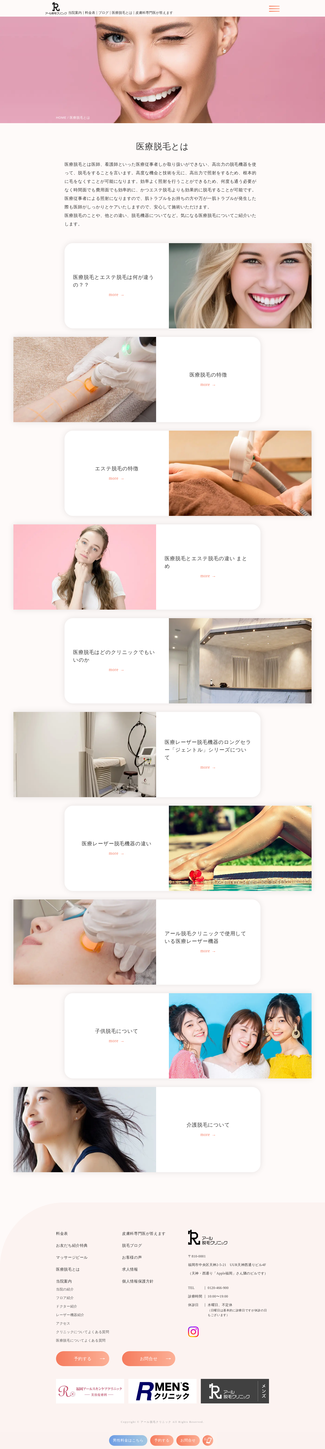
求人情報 (130, 1269)
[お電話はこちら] (208, 1440)
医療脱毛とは (122, 12)
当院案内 (75, 12)
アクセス (63, 1323)
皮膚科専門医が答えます (154, 12)
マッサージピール (72, 1257)
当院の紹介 (65, 1289)
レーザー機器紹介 (70, 1315)
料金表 (90, 12)
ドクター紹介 (66, 1306)
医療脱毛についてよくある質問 (81, 1340)
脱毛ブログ (132, 1245)
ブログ (103, 12)
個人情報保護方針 (138, 1281)
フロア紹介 (65, 1298)
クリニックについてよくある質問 (82, 1332)
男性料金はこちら (128, 1440)
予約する (162, 1440)
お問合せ (188, 1440)
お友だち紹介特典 (72, 1245)
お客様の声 (132, 1257)
